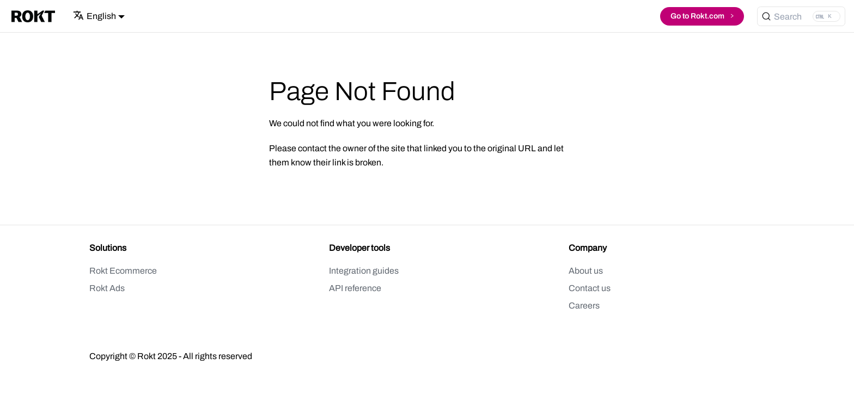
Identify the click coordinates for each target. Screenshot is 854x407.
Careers (584, 305)
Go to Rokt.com (702, 15)
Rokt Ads (107, 288)
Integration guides (364, 270)
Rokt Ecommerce (123, 270)
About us (586, 270)
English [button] (94, 16)
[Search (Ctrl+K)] (801, 16)
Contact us (590, 288)
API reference (355, 288)
